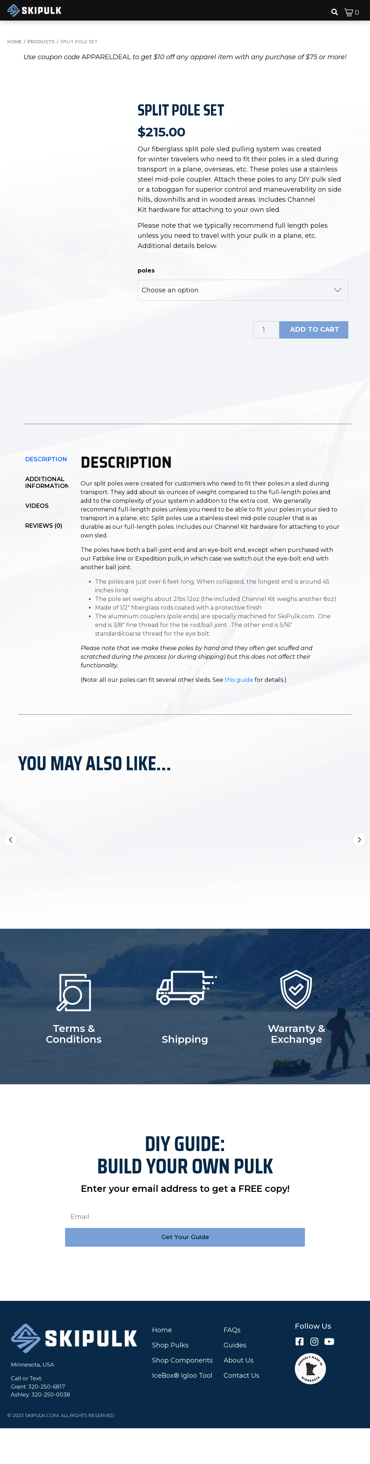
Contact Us (241, 1411)
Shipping (185, 1075)
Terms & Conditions (74, 1069)
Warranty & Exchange (296, 1069)
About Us (239, 1396)
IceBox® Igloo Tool (182, 1411)
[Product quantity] (266, 330)
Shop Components (182, 1396)
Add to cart (314, 330)
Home (162, 1366)
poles (146, 270)
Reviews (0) (43, 563)
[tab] (47, 497)
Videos (37, 543)
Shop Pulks (170, 1381)
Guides (235, 1381)
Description (46, 497)
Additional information (47, 520)
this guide (239, 717)
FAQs (232, 1366)
